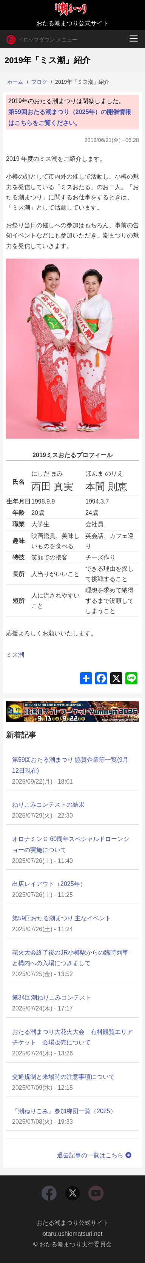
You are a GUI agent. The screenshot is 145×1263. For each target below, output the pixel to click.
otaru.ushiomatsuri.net (72, 1234)
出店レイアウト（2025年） (49, 884)
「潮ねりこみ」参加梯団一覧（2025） (64, 1111)
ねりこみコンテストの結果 (48, 804)
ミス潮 (15, 655)
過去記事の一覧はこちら (95, 1155)
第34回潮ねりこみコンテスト (51, 997)
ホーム (15, 82)
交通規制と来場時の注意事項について (63, 1077)
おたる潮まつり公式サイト (72, 1223)
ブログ (39, 82)
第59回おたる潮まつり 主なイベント (61, 918)
